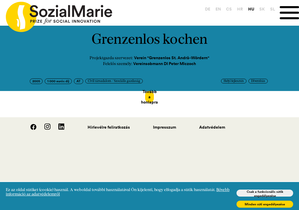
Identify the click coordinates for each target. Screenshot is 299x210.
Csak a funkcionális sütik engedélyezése (265, 193)
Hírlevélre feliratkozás (109, 121)
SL (272, 9)
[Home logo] (56, 14)
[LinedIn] (58, 123)
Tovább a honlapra (149, 97)
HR (240, 9)
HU (251, 9)
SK (262, 9)
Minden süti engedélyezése (265, 204)
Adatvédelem (212, 121)
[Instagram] (44, 123)
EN (218, 9)
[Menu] (289, 13)
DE (207, 9)
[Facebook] (30, 123)
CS (229, 9)
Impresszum (164, 121)
